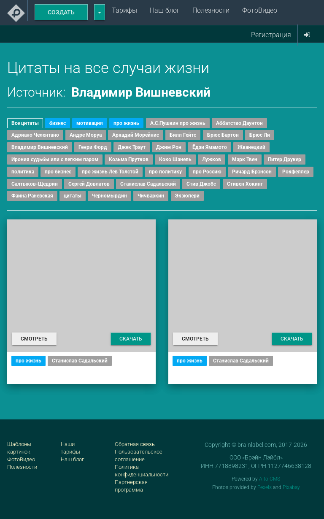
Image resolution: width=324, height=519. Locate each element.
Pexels (264, 487)
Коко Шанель (175, 159)
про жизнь (126, 123)
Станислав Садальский (148, 184)
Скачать (130, 339)
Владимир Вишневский (39, 147)
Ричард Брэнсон (252, 172)
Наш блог (165, 10)
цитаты (72, 196)
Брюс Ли (259, 135)
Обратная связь (135, 444)
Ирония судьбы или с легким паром (54, 159)
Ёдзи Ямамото (209, 147)
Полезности (211, 10)
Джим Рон (168, 147)
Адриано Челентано (35, 135)
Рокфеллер (295, 172)
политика (22, 172)
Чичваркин (151, 196)
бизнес (57, 123)
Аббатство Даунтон (239, 123)
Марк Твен (244, 159)
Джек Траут (132, 147)
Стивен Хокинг (245, 184)
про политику (165, 172)
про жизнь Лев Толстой (110, 172)
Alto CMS (269, 479)
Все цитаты (25, 123)
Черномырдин (109, 196)
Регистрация (271, 35)
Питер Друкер (284, 159)
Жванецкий (251, 147)
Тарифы (124, 10)
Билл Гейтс (183, 135)
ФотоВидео (259, 10)
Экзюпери (187, 196)
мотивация (89, 123)
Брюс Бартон (223, 135)
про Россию (207, 172)
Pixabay (291, 487)
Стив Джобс (201, 184)
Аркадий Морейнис (135, 135)
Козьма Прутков (128, 159)
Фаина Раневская (32, 196)
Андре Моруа (86, 135)
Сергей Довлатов (89, 184)
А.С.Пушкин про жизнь (177, 123)
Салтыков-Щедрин (34, 184)
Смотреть (34, 339)
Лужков (211, 159)
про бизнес (58, 172)
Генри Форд (92, 147)
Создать (61, 12)
